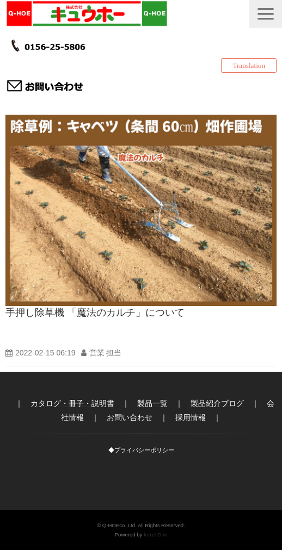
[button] (265, 14)
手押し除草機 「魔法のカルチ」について (95, 312)
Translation (248, 65)
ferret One (155, 535)
